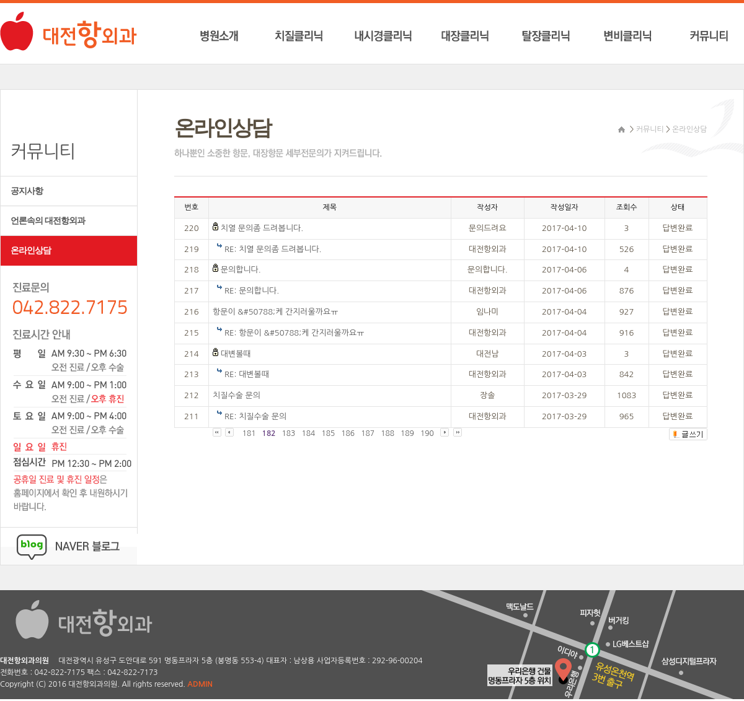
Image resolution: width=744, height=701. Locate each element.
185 (328, 433)
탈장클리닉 (546, 36)
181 (249, 433)
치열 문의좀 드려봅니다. (262, 228)
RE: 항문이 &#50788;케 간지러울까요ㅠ (294, 333)
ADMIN (200, 684)
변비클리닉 (625, 36)
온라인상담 (31, 250)
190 (427, 433)
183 (289, 433)
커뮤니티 (704, 36)
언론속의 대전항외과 (48, 220)
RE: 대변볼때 (246, 374)
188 (387, 433)
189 (407, 433)
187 (367, 433)
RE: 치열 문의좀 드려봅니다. (273, 249)
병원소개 (231, 36)
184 (308, 433)
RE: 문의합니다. (251, 291)
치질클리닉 (310, 36)
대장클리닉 (467, 36)
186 (348, 433)
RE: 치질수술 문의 (255, 416)
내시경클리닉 (389, 36)
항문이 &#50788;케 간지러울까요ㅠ (275, 312)
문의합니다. (241, 270)
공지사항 (27, 191)
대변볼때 (236, 354)
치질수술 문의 (236, 395)
